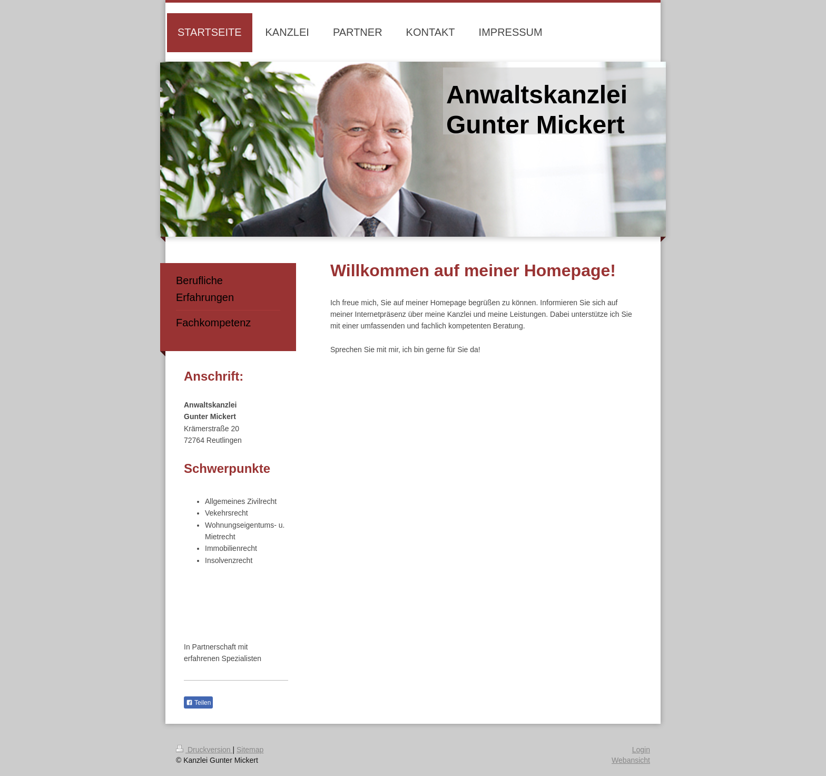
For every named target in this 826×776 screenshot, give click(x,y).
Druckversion (204, 749)
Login (641, 749)
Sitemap (250, 749)
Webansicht (631, 760)
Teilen (198, 702)
